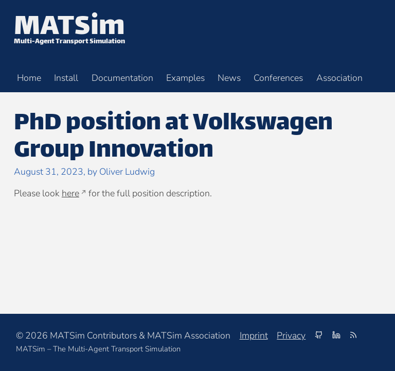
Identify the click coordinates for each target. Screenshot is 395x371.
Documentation (122, 78)
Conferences (278, 78)
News (229, 78)
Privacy (291, 335)
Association (339, 78)
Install (66, 78)
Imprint (254, 335)
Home (29, 78)
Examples (185, 78)
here (70, 193)
